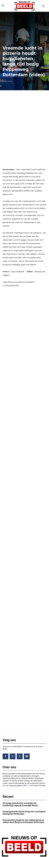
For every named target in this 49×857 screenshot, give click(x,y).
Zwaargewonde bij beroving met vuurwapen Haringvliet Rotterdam (24, 798)
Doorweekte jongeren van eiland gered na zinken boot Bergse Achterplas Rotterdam (23, 806)
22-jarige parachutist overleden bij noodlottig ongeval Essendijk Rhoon (20, 789)
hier (28, 771)
